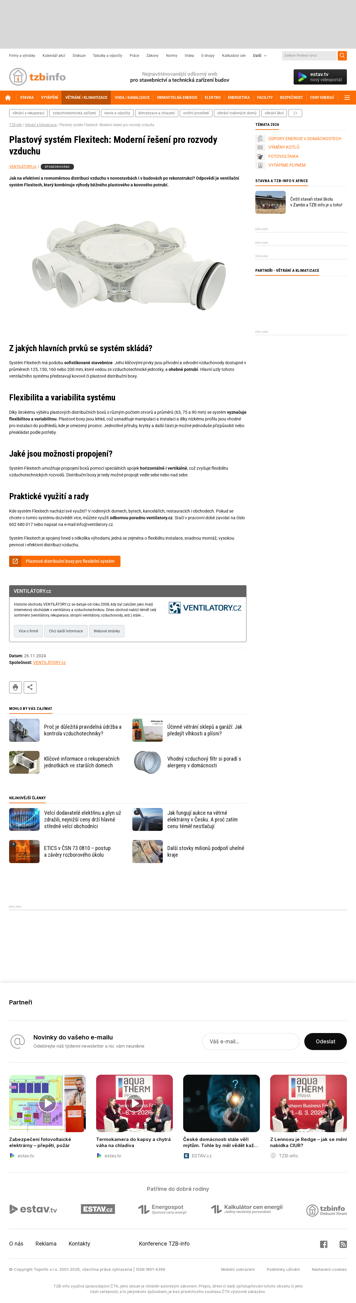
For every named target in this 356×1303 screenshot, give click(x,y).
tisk (15, 687)
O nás (16, 1244)
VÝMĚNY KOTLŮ (283, 147)
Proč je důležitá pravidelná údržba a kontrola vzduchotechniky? (82, 730)
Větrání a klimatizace (41, 125)
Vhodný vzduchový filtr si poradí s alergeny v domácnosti (204, 762)
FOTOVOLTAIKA (283, 156)
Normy (171, 56)
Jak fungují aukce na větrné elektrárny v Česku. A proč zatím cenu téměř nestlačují (202, 819)
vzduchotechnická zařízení (74, 113)
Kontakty (79, 1244)
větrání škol (274, 113)
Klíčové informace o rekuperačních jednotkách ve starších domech (82, 762)
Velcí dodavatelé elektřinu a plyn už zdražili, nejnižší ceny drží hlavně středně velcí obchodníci (82, 819)
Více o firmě (28, 631)
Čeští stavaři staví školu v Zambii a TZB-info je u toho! (316, 202)
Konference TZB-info (164, 1244)
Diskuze (79, 56)
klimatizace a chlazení (156, 113)
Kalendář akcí (54, 56)
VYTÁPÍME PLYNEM (286, 165)
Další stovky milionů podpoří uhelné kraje (205, 851)
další (295, 113)
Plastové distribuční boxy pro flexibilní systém (70, 561)
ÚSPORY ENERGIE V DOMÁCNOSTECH (304, 138)
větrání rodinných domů (237, 113)
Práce (134, 56)
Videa (189, 56)
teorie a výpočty (117, 113)
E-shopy (208, 56)
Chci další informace (66, 631)
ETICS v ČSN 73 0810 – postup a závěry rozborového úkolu (77, 851)
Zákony (152, 56)
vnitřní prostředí (196, 113)
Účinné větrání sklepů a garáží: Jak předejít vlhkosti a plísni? (204, 730)
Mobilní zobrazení (238, 1269)
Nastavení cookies (329, 1269)
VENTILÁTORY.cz (23, 166)
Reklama (46, 1244)
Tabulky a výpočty (107, 56)
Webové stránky (107, 631)
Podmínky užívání (283, 1269)
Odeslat (325, 1042)
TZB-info (15, 125)
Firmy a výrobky (22, 56)
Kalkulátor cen (234, 56)
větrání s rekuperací (28, 113)
